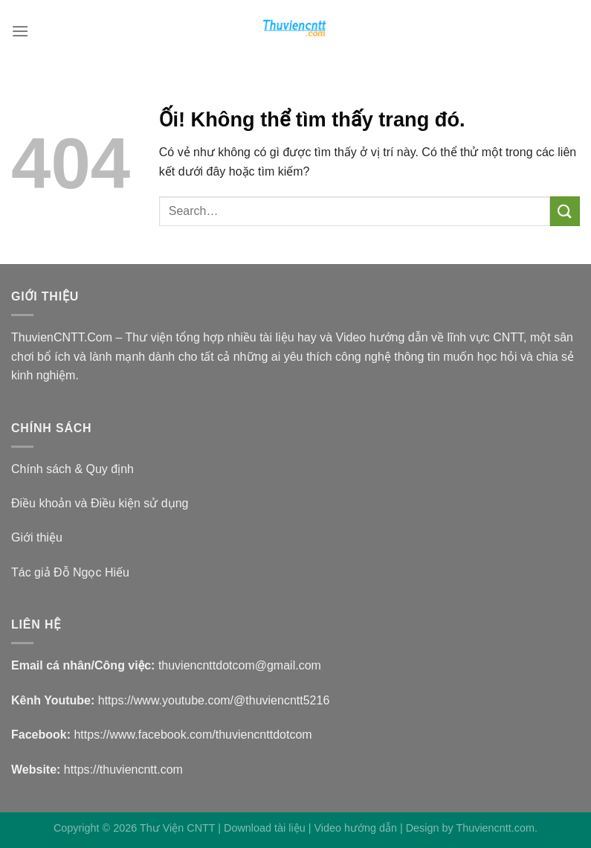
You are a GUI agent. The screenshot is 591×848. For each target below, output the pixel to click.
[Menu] (20, 31)
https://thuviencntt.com (123, 769)
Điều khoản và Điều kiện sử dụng (99, 503)
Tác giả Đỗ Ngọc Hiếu (70, 572)
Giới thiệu (36, 537)
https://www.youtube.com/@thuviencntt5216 (214, 700)
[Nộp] (565, 210)
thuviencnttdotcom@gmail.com (239, 665)
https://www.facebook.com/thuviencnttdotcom (192, 734)
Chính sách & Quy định (72, 469)
